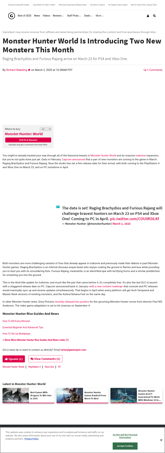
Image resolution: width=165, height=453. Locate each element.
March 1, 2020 (121, 224)
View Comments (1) (45, 359)
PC (59, 366)
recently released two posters (72, 301)
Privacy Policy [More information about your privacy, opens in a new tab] (32, 439)
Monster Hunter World (103, 155)
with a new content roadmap (105, 286)
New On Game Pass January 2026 (144, 5)
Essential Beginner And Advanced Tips (23, 327)
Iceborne (141, 155)
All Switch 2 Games (97, 5)
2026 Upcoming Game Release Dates (73, 5)
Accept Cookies (125, 446)
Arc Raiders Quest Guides (117, 5)
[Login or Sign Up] (148, 16)
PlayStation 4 (34, 366)
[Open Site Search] (154, 16)
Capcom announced (73, 159)
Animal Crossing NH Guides (18, 5)
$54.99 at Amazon (28, 139)
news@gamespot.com (73, 349)
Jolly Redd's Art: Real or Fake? (44, 5)
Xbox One (49, 366)
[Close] (161, 440)
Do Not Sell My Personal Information (125, 436)
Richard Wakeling (17, 70)
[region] (82, 440)
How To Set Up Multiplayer (17, 333)
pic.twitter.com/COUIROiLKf (134, 218)
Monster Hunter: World (24, 133)
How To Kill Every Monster (16, 321)
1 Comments (153, 70)
